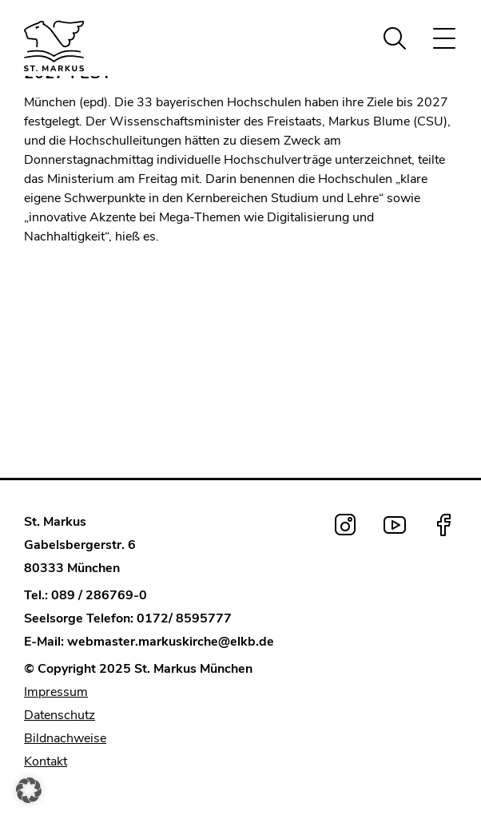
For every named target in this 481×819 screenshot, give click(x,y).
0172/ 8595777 (184, 618)
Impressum (56, 692)
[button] (29, 790)
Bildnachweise (65, 738)
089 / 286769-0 (99, 595)
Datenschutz (59, 715)
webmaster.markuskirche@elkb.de (170, 641)
